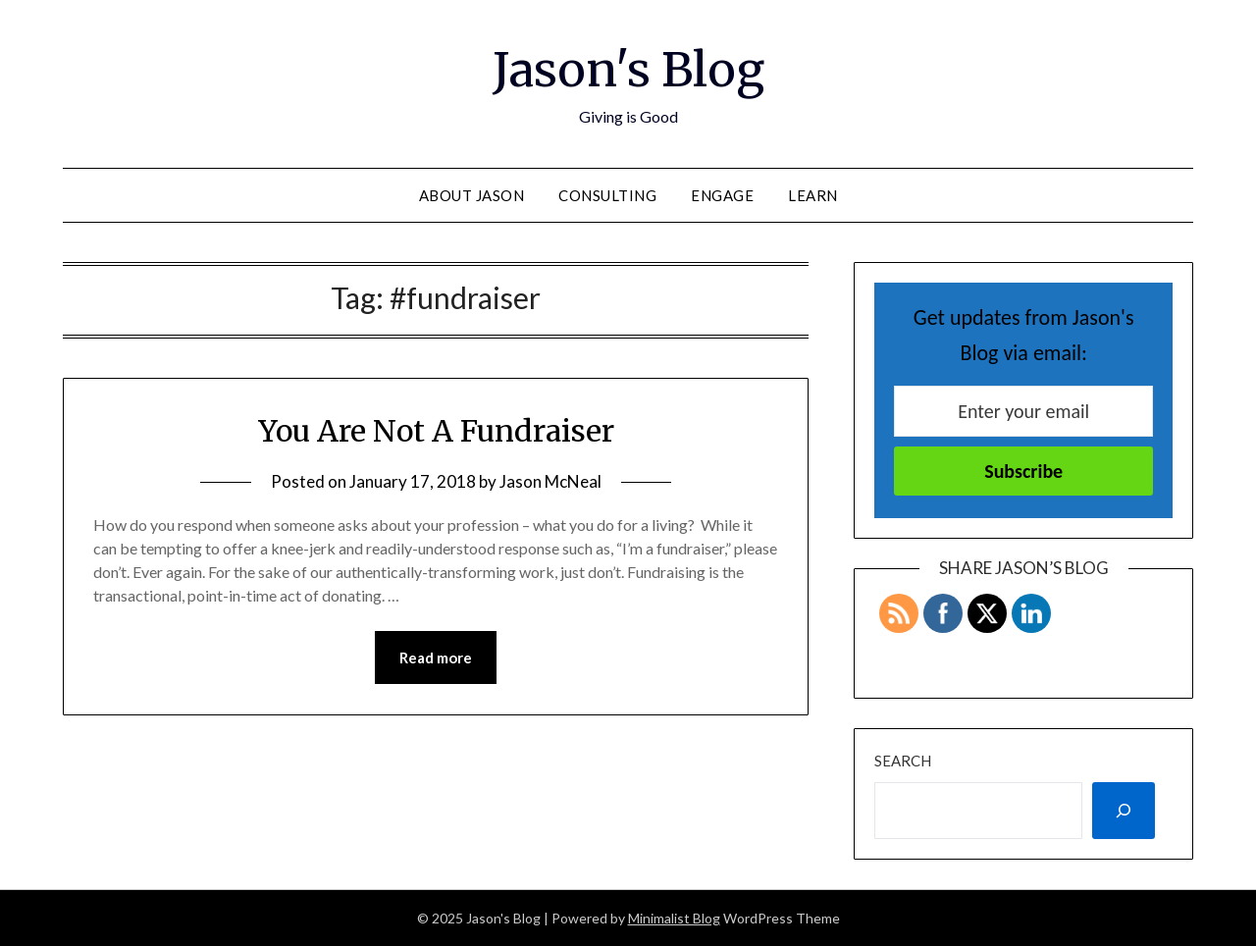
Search (902, 760)
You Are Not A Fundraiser (436, 430)
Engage (722, 195)
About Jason (472, 195)
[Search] (1123, 810)
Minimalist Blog (674, 918)
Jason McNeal (550, 481)
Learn (813, 195)
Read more (435, 657)
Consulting (607, 195)
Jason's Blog (628, 69)
